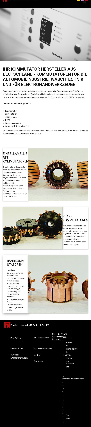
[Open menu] (84, 2)
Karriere (37, 355)
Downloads (38, 361)
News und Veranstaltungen (73, 378)
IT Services (67, 355)
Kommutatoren (16, 348)
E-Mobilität (14, 357)
